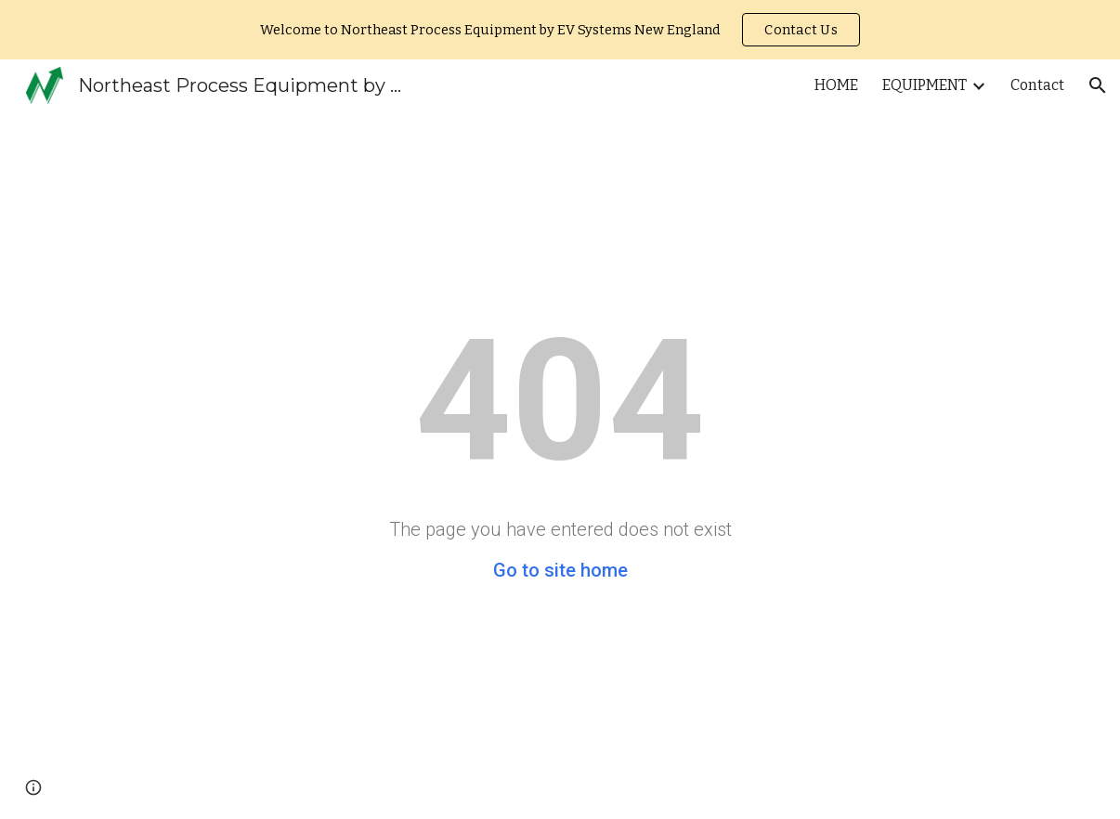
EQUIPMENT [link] (924, 85)
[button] (1097, 85)
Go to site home (560, 570)
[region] (560, 29)
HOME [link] (836, 85)
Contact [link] (1037, 85)
